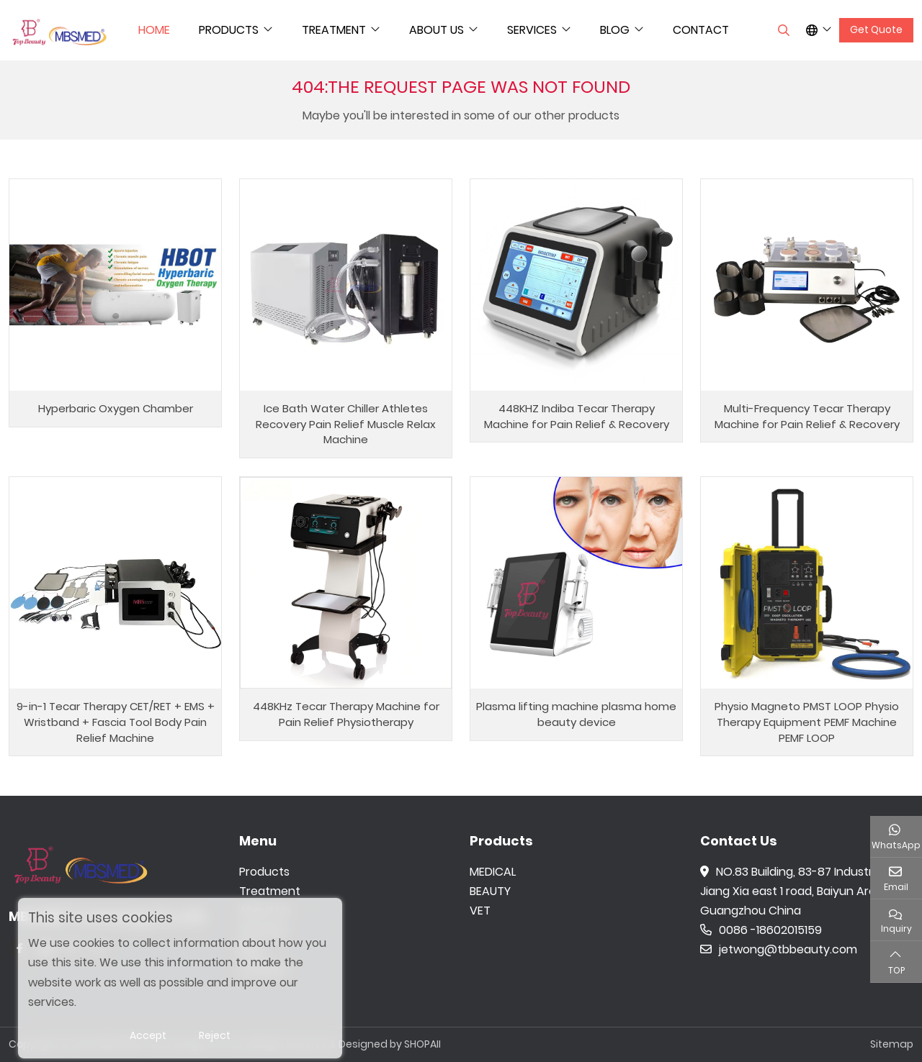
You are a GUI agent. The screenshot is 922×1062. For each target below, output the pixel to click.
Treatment (334, 30)
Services (532, 30)
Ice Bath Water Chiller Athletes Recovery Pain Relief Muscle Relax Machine (346, 424)
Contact (701, 30)
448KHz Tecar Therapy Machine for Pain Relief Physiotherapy (346, 714)
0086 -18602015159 (761, 930)
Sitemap (891, 1044)
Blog (615, 30)
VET (480, 910)
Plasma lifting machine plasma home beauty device (576, 714)
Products (229, 30)
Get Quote (876, 29)
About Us (436, 30)
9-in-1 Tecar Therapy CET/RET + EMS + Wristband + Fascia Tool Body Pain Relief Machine (116, 722)
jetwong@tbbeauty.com (778, 949)
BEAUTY (490, 891)
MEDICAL (493, 871)
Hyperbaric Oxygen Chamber (115, 408)
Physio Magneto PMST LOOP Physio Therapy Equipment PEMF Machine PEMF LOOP (807, 722)
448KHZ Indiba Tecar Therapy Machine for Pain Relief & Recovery (576, 416)
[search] (782, 30)
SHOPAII (422, 1044)
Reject (214, 1035)
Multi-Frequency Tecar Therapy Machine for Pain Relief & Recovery (807, 416)
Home (154, 30)
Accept (148, 1035)
